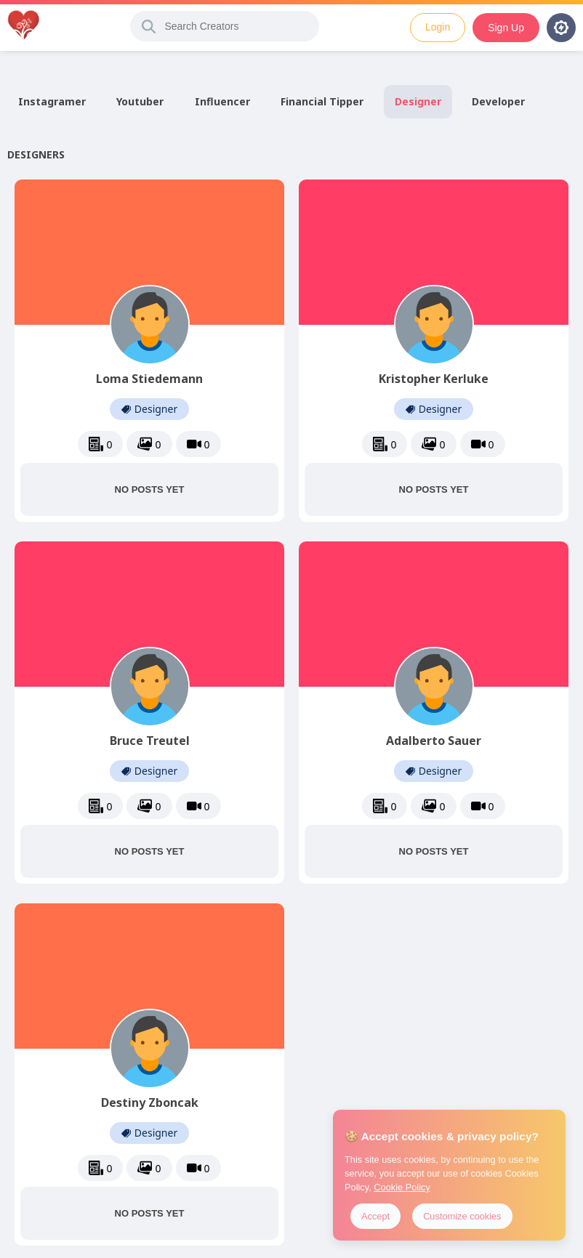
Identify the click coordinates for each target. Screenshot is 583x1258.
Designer (418, 101)
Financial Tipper (322, 101)
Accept (375, 1216)
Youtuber (140, 101)
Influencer (222, 101)
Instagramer (52, 101)
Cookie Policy (402, 1187)
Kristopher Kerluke (433, 379)
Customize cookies (462, 1216)
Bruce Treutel (150, 741)
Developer (498, 101)
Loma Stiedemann (149, 379)
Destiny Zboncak (149, 1102)
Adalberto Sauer (433, 741)
